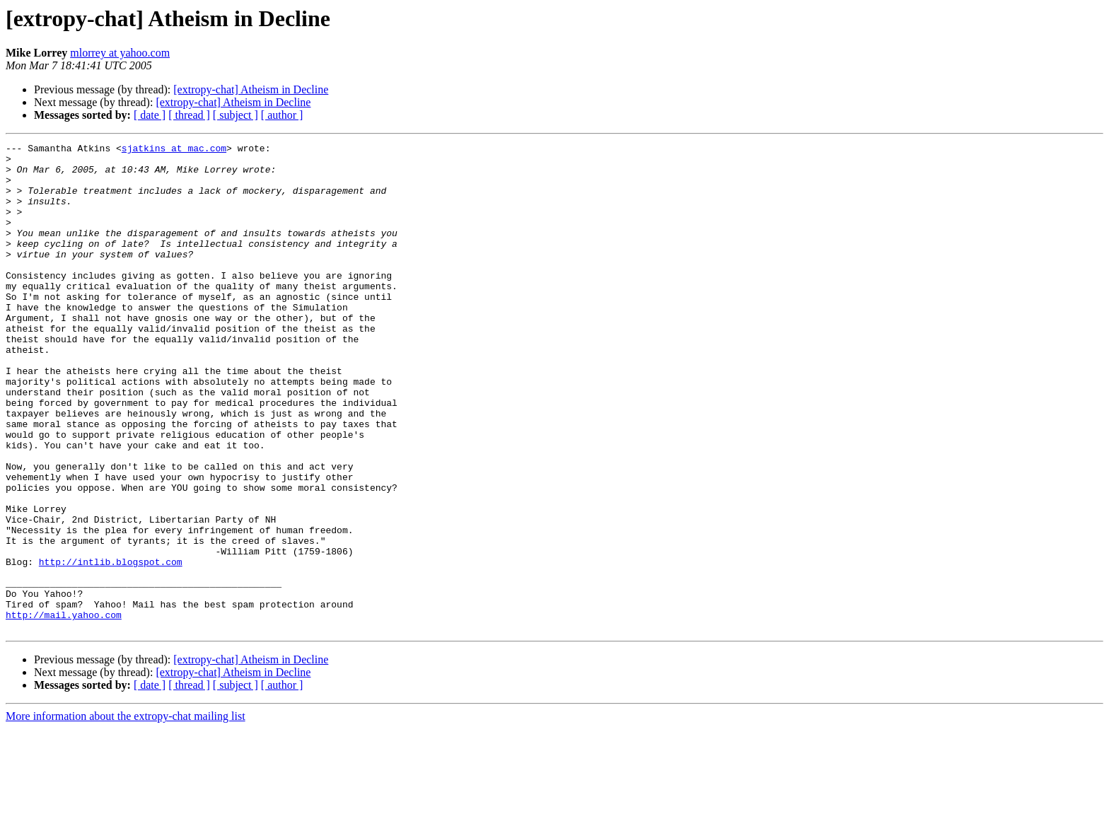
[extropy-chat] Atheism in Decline (250, 89)
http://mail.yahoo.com (64, 710)
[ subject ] (235, 115)
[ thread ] (189, 115)
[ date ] (150, 115)
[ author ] (282, 115)
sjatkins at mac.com (174, 150)
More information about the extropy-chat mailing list (125, 814)
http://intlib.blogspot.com (110, 646)
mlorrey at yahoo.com (120, 53)
